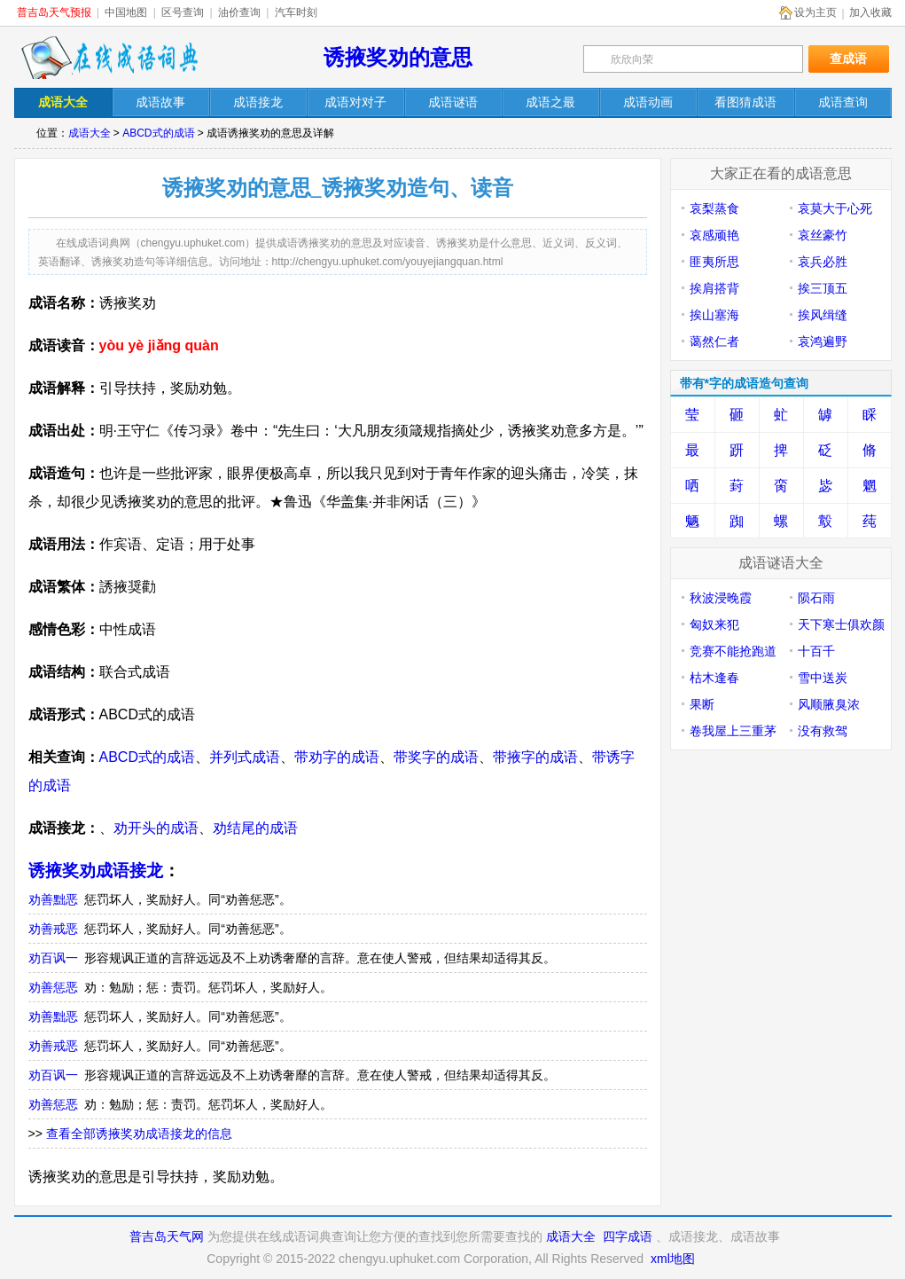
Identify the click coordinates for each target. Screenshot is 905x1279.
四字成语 (627, 1236)
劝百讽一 (53, 958)
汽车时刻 (296, 12)
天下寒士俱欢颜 (841, 624)
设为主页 (815, 12)
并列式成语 (244, 757)
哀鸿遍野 (822, 341)
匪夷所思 (714, 262)
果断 (702, 704)
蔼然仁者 (714, 341)
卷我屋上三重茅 (733, 731)
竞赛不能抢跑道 (733, 651)
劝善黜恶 (53, 899)
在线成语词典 (109, 57)
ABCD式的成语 (158, 133)
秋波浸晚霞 (721, 598)
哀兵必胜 (822, 262)
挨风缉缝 (822, 315)
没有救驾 (822, 731)
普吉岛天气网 (166, 1236)
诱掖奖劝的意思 (398, 57)
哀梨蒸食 (714, 208)
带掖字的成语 (535, 757)
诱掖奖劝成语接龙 (95, 870)
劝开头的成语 (156, 828)
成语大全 (89, 133)
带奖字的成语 (436, 757)
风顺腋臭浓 (829, 704)
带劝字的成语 (336, 757)
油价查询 (239, 12)
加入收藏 (870, 12)
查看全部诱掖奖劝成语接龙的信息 (139, 1133)
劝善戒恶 (53, 929)
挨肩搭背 (714, 288)
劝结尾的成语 (255, 828)
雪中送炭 (822, 678)
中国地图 (126, 12)
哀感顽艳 (714, 235)
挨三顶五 (822, 288)
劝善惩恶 (53, 987)
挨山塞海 (714, 315)
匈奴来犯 (714, 624)
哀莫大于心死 (835, 208)
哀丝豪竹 (822, 235)
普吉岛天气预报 (54, 12)
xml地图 (673, 1259)
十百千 (816, 651)
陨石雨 (816, 598)
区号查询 (182, 12)
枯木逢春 (714, 678)
